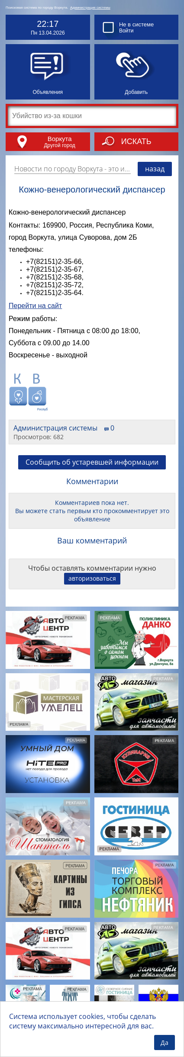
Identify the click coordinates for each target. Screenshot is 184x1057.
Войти (126, 31)
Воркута (60, 138)
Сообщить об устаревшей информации (92, 462)
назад (155, 168)
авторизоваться (92, 578)
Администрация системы (90, 8)
